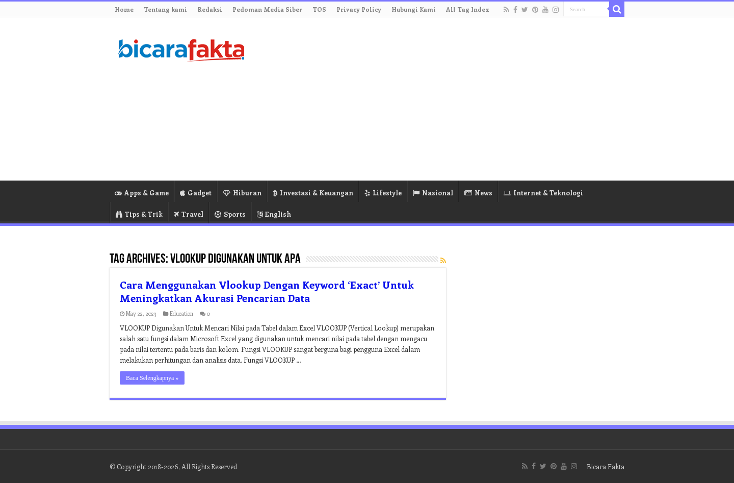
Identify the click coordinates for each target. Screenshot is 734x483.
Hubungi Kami (413, 9)
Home (124, 9)
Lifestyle (383, 192)
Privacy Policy (358, 9)
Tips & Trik (139, 214)
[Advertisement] (431, 99)
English (274, 214)
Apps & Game (142, 192)
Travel (188, 214)
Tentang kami (165, 9)
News (478, 192)
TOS (319, 9)
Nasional (433, 192)
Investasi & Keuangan (313, 192)
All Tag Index (467, 9)
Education (181, 313)
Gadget (196, 192)
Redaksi (209, 9)
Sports (230, 214)
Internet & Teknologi (543, 192)
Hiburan (242, 192)
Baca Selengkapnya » (152, 378)
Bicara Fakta (605, 466)
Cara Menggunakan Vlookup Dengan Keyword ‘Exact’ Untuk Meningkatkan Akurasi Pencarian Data (267, 290)
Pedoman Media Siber (267, 9)
